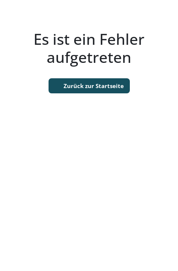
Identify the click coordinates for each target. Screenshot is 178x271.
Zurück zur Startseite (89, 85)
